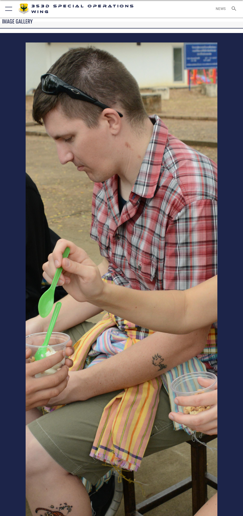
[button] (7, 9)
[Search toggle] (235, 9)
